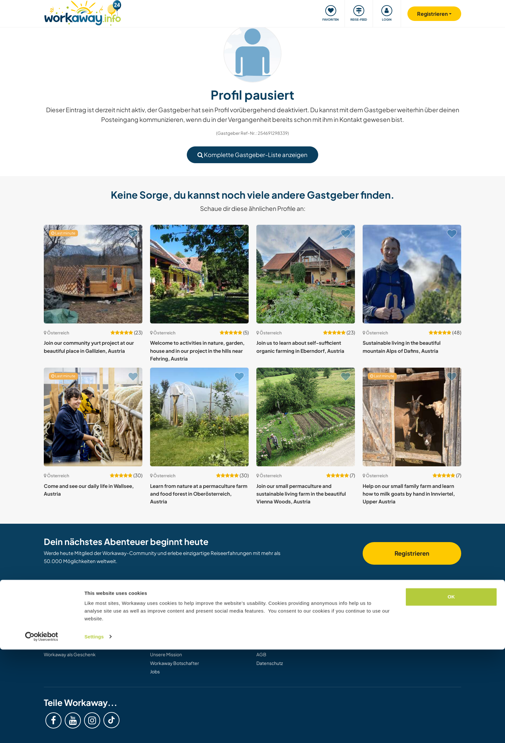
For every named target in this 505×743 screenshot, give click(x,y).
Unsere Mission (166, 654)
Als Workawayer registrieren (73, 637)
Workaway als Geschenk (70, 654)
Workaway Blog (166, 612)
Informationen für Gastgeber (74, 620)
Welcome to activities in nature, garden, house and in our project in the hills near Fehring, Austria (197, 351)
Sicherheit (267, 620)
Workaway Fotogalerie (174, 620)
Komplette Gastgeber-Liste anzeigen (252, 154)
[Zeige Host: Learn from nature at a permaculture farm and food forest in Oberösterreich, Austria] (199, 417)
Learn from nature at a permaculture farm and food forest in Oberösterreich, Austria (198, 494)
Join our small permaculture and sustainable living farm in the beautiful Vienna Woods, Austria (301, 494)
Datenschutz (269, 663)
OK (451, 690)
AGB (261, 654)
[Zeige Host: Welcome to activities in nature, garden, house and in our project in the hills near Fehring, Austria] (199, 274)
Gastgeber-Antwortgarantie (286, 646)
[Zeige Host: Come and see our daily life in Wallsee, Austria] (93, 417)
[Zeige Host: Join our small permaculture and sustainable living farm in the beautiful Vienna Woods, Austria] (305, 417)
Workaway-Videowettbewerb (182, 646)
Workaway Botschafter (174, 663)
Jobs (155, 671)
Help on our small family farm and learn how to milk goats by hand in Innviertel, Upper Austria (409, 494)
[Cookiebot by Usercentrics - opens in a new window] (42, 730)
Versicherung (270, 637)
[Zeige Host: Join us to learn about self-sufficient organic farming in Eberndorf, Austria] (305, 274)
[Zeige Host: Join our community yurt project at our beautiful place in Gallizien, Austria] (93, 274)
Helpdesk (266, 612)
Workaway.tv (163, 629)
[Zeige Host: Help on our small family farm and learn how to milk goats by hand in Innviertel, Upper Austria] (412, 417)
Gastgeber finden (62, 612)
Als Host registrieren (65, 646)
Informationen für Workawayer (76, 629)
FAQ (260, 629)
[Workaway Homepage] (82, 12)
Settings (94, 730)
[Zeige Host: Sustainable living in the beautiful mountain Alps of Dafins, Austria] (412, 274)
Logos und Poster (168, 637)
